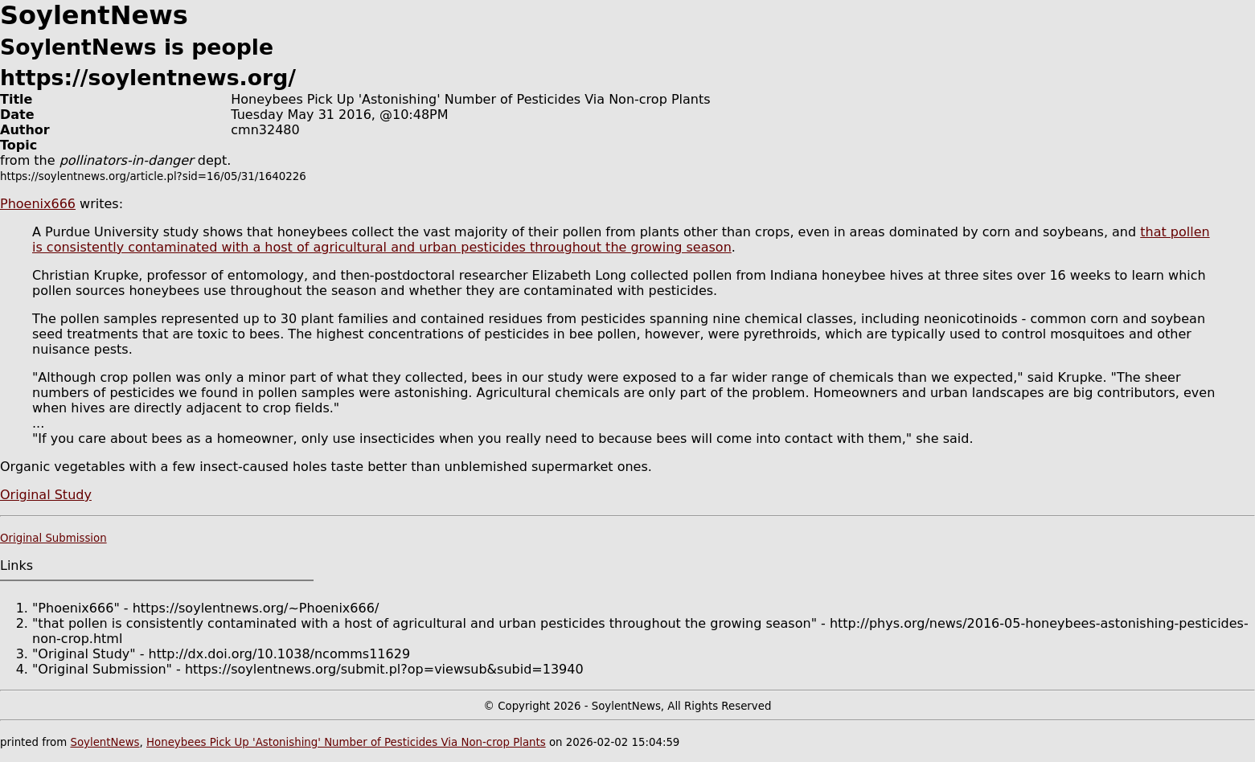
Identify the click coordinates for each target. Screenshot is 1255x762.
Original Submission (53, 538)
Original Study (46, 494)
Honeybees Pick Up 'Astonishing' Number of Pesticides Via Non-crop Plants (346, 742)
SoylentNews (104, 742)
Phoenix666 (38, 203)
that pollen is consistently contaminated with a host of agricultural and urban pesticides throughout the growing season (621, 239)
